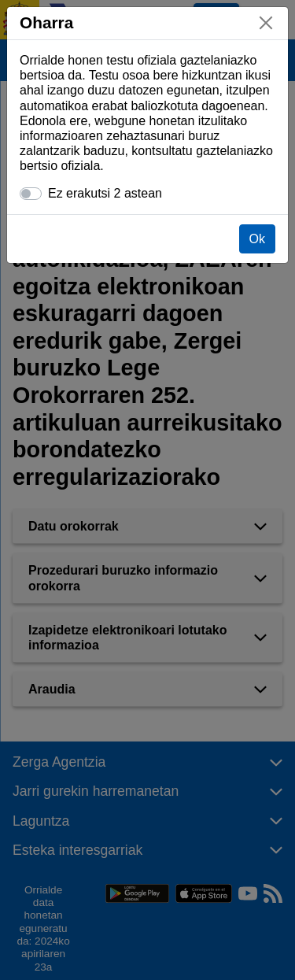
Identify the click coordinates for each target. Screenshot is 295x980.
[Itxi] (266, 23)
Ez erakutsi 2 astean (105, 193)
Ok (257, 239)
